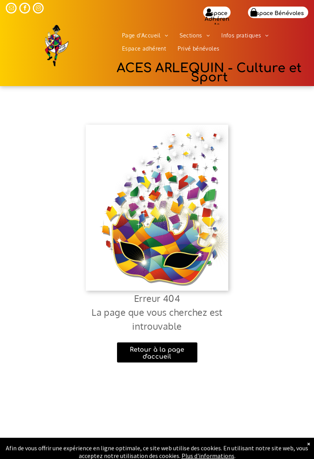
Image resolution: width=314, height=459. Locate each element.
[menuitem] (145, 35)
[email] (11, 9)
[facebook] (24, 9)
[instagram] (38, 9)
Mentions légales (256, 452)
